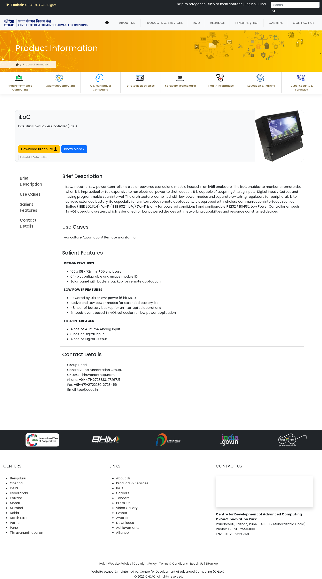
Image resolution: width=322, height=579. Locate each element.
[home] (107, 23)
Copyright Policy (145, 564)
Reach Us (196, 564)
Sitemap (212, 564)
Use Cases (30, 194)
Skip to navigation (191, 4)
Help (102, 564)
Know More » (74, 149)
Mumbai (16, 508)
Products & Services (164, 22)
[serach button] (274, 11)
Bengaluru (18, 478)
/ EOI (254, 22)
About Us (127, 22)
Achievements (127, 527)
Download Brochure (39, 149)
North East (18, 517)
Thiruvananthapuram (27, 532)
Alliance (217, 22)
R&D (196, 22)
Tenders (242, 22)
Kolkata (16, 498)
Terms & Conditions (173, 564)
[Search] (295, 5)
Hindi (262, 4)
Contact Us (304, 22)
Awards (122, 517)
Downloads (125, 522)
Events (121, 512)
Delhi (14, 488)
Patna (15, 522)
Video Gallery (127, 508)
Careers (275, 22)
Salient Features (28, 207)
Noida (14, 512)
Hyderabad (19, 493)
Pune (14, 527)
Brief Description (31, 181)
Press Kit (123, 503)
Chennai (16, 483)
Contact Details (28, 223)
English (250, 4)
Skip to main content (225, 4)
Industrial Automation (34, 157)
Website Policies (119, 564)
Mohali (15, 503)
